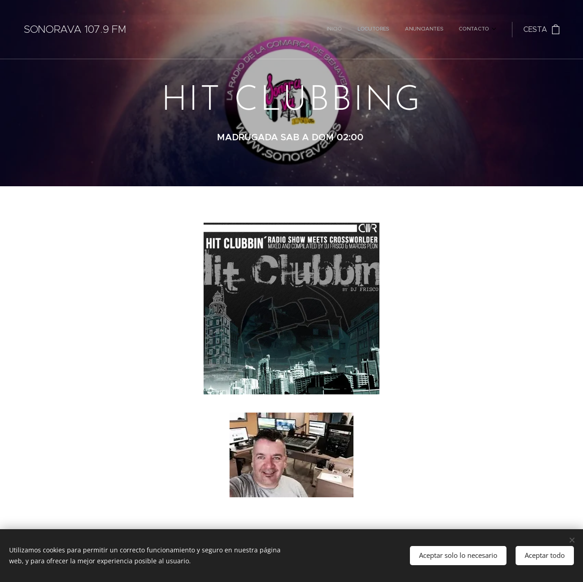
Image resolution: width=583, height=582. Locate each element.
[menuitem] (442, 29)
